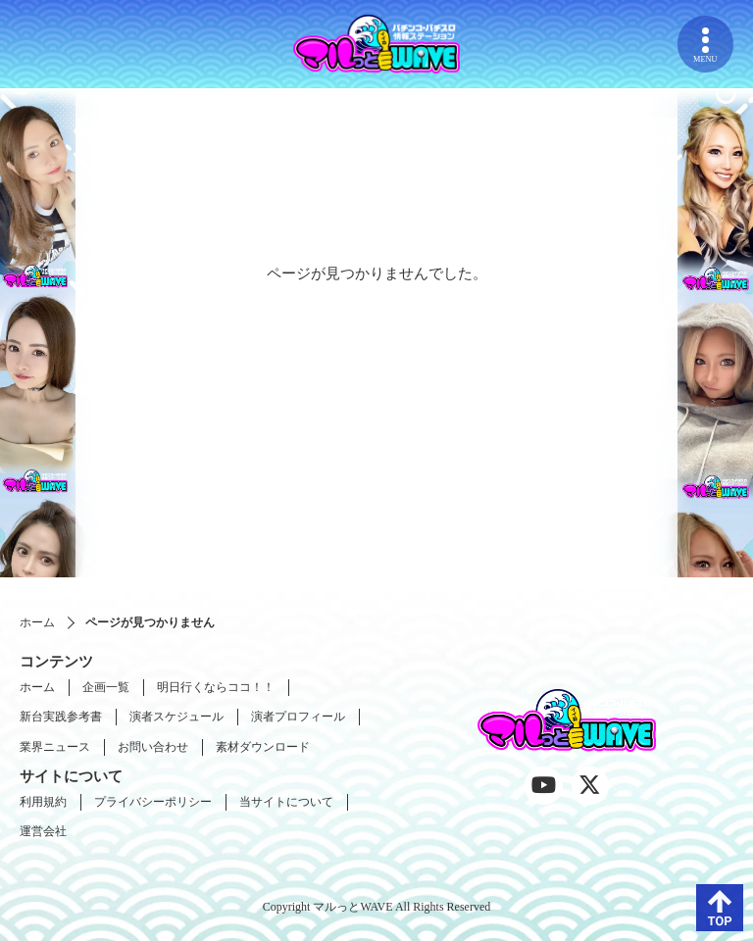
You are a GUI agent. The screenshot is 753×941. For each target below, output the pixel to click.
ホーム (37, 622)
